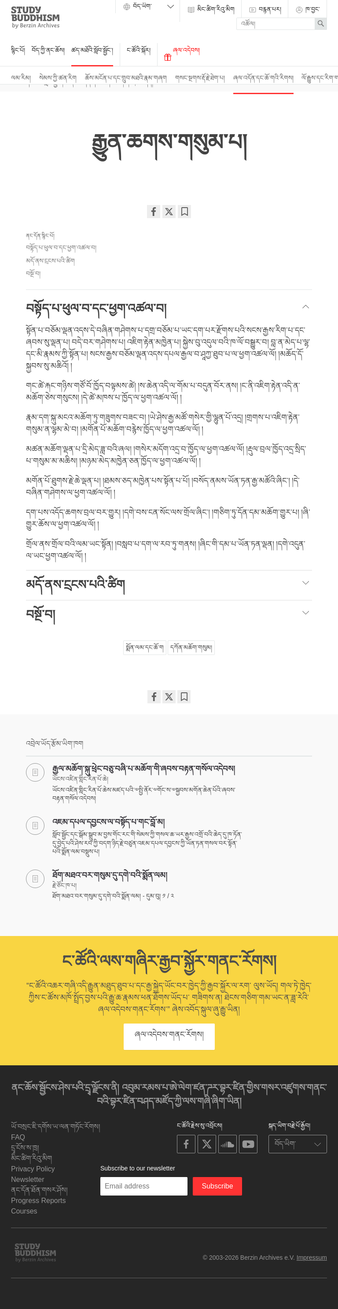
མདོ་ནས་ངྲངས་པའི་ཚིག (50, 260)
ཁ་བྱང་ (307, 9)
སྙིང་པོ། (18, 50)
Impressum (312, 1257)
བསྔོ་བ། (33, 273)
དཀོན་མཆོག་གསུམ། (191, 647)
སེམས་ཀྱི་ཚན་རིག (58, 77)
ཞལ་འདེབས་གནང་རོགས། (169, 1034)
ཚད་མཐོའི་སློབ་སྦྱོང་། (92, 50)
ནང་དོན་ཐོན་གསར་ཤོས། (39, 1190)
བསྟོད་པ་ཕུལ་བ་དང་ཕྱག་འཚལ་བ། (61, 247)
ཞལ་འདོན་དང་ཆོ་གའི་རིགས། (263, 77)
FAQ (18, 1137)
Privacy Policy (33, 1169)
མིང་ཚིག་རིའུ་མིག (211, 9)
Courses (24, 1211)
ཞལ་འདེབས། (182, 54)
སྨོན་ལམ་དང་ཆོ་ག (145, 647)
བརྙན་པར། (264, 9)
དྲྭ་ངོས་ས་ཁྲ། (25, 1148)
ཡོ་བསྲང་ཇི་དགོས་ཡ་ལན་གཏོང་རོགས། (55, 1126)
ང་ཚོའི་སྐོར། (139, 50)
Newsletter (27, 1179)
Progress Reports (38, 1200)
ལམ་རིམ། (21, 77)
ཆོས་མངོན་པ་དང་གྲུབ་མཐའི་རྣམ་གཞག (126, 77)
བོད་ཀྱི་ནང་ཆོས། (48, 50)
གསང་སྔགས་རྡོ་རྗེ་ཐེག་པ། (200, 77)
